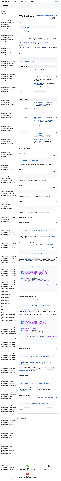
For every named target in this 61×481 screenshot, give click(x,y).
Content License (49, 415)
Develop (29, 12)
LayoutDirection (38, 77)
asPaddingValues (43, 109)
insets (44, 105)
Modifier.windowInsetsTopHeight (27, 43)
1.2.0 (56, 18)
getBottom (36, 69)
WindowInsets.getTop (33, 362)
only (41, 132)
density (39, 121)
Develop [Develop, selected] (32, 1)
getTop (35, 90)
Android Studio (56, 1)
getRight (36, 83)
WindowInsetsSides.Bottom (26, 390)
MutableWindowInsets (25, 33)
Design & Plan (23, 1)
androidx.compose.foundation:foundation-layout (48, 15)
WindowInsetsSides (38, 133)
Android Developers (22, 12)
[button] (7, 21)
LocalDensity (40, 113)
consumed (22, 262)
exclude (42, 124)
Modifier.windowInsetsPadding (27, 42)
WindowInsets (28, 27)
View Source (53, 17)
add (41, 102)
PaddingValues (24, 108)
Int (21, 69)
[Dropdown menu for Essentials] (17, 1)
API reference (4, 5)
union (41, 139)
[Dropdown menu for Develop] (35, 1)
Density (45, 69)
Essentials (14, 1)
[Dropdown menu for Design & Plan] (27, 1)
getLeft (35, 76)
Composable (36, 108)
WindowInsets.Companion (28, 47)
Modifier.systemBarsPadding (41, 42)
